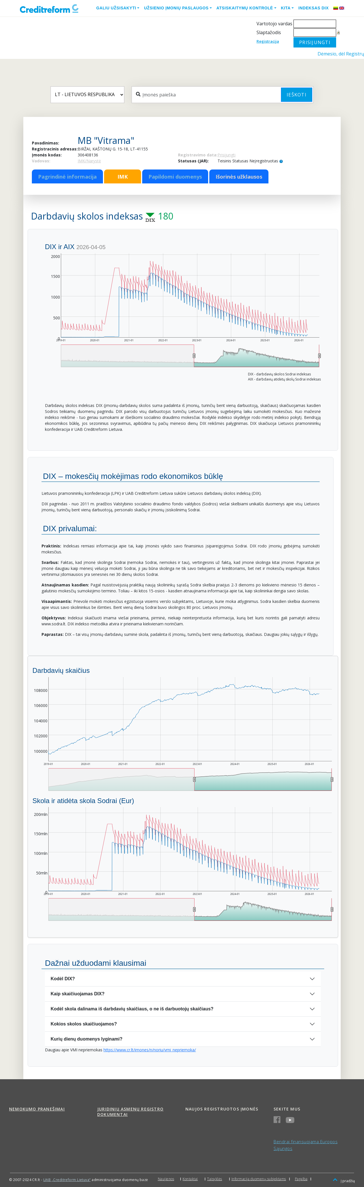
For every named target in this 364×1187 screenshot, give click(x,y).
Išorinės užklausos (239, 176)
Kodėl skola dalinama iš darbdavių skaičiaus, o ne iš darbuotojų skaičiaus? (132, 1008)
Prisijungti (226, 155)
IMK (122, 176)
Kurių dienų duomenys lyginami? (86, 1039)
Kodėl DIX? (63, 978)
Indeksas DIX (313, 8)
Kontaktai (190, 1178)
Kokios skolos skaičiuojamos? (84, 1023)
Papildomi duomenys (175, 176)
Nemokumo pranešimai (37, 1109)
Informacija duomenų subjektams (258, 1178)
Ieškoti (297, 95)
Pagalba (301, 1178)
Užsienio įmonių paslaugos (176, 8)
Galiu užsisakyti (116, 8)
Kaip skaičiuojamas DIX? (77, 993)
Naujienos (166, 1178)
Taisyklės (214, 1178)
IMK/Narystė (89, 161)
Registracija (268, 41)
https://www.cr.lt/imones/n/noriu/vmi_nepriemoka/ (150, 1049)
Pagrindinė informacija (67, 176)
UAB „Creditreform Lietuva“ (67, 1179)
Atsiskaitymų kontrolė (244, 8)
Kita (286, 8)
